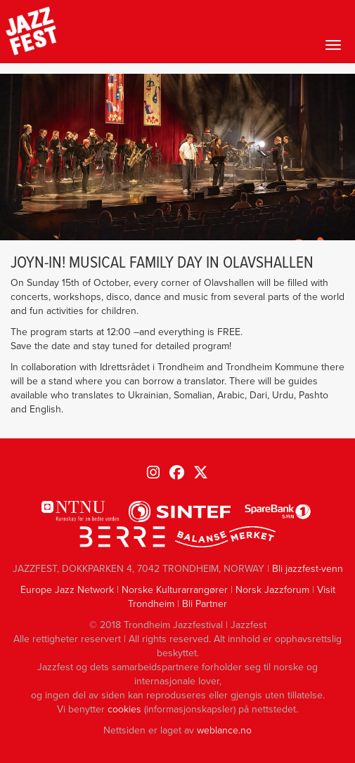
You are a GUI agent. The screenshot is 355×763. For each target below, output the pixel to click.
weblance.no (224, 730)
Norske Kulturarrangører (175, 590)
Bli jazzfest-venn (307, 569)
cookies (124, 709)
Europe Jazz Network (67, 590)
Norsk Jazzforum (272, 590)
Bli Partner (204, 604)
